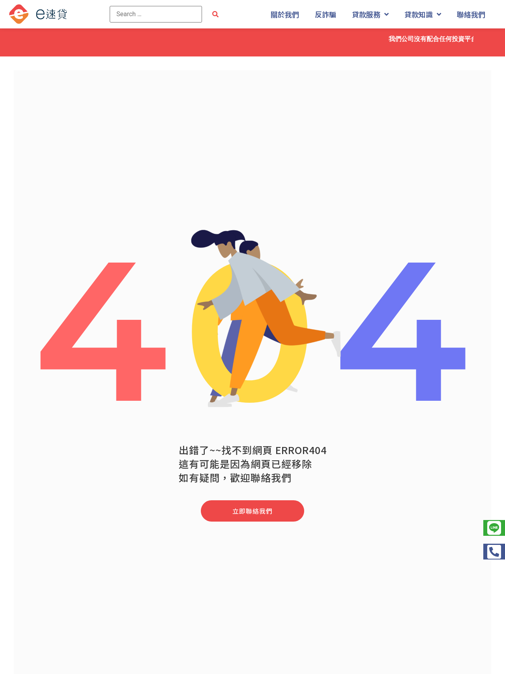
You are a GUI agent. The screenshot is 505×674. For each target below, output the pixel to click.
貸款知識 (422, 14)
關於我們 (285, 14)
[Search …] (156, 14)
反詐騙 (325, 14)
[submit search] (215, 14)
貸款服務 (370, 14)
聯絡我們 (471, 14)
